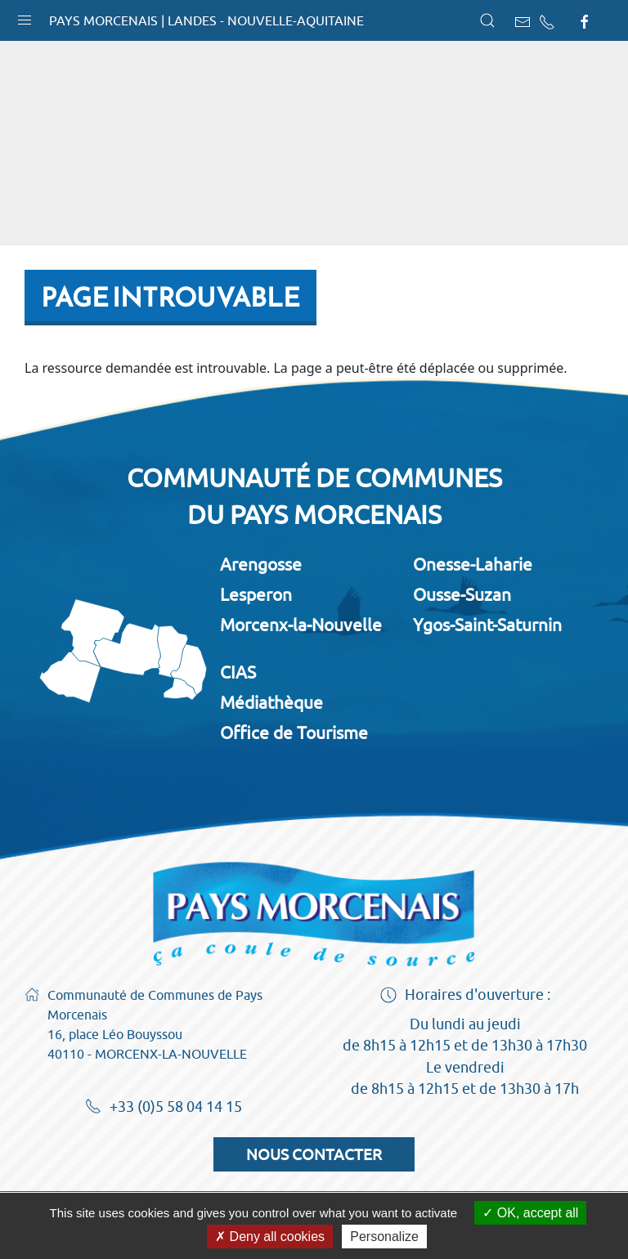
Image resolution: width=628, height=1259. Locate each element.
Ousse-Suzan (462, 594)
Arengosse (261, 564)
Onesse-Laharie (472, 564)
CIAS (238, 672)
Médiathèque (271, 702)
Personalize (384, 1236)
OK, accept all (530, 1213)
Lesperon (256, 594)
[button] (24, 16)
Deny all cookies (270, 1236)
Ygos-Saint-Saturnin (487, 624)
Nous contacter (314, 1154)
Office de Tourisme (294, 732)
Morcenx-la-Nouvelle (301, 624)
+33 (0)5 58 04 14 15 (163, 1108)
